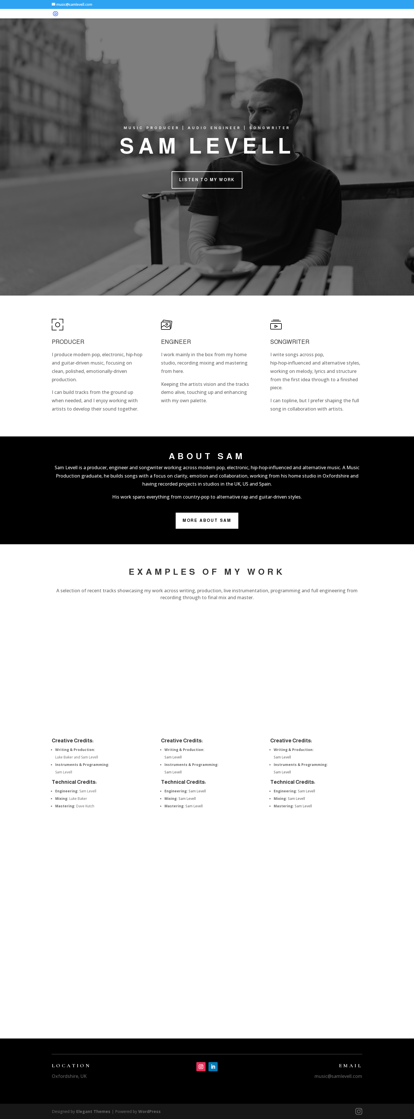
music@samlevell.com (338, 1076)
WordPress (149, 1111)
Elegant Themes (93, 1111)
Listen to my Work (207, 179)
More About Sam (207, 520)
